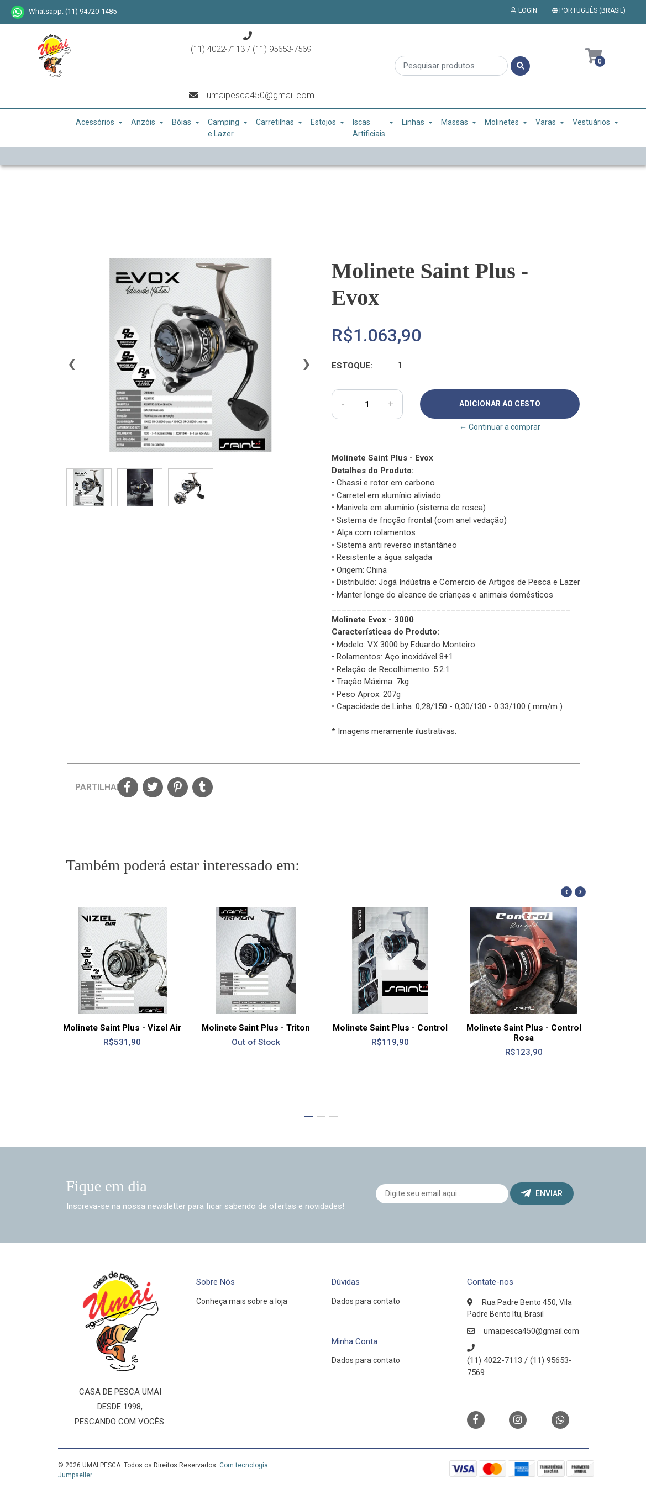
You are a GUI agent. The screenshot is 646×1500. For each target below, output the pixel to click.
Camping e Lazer (223, 128)
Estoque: (352, 366)
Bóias (181, 122)
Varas (545, 122)
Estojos (323, 122)
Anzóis (143, 122)
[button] (591, 10)
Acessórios (95, 122)
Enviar (542, 1193)
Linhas (413, 122)
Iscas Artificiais (369, 128)
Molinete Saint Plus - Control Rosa (523, 1033)
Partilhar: (92, 787)
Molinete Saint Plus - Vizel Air (122, 1028)
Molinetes (502, 122)
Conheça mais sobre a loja (241, 1301)
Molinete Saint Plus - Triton (256, 1028)
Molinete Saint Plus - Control (390, 1028)
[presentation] (71, 368)
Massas (454, 122)
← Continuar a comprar (499, 426)
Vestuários (591, 122)
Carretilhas (275, 122)
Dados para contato (366, 1301)
